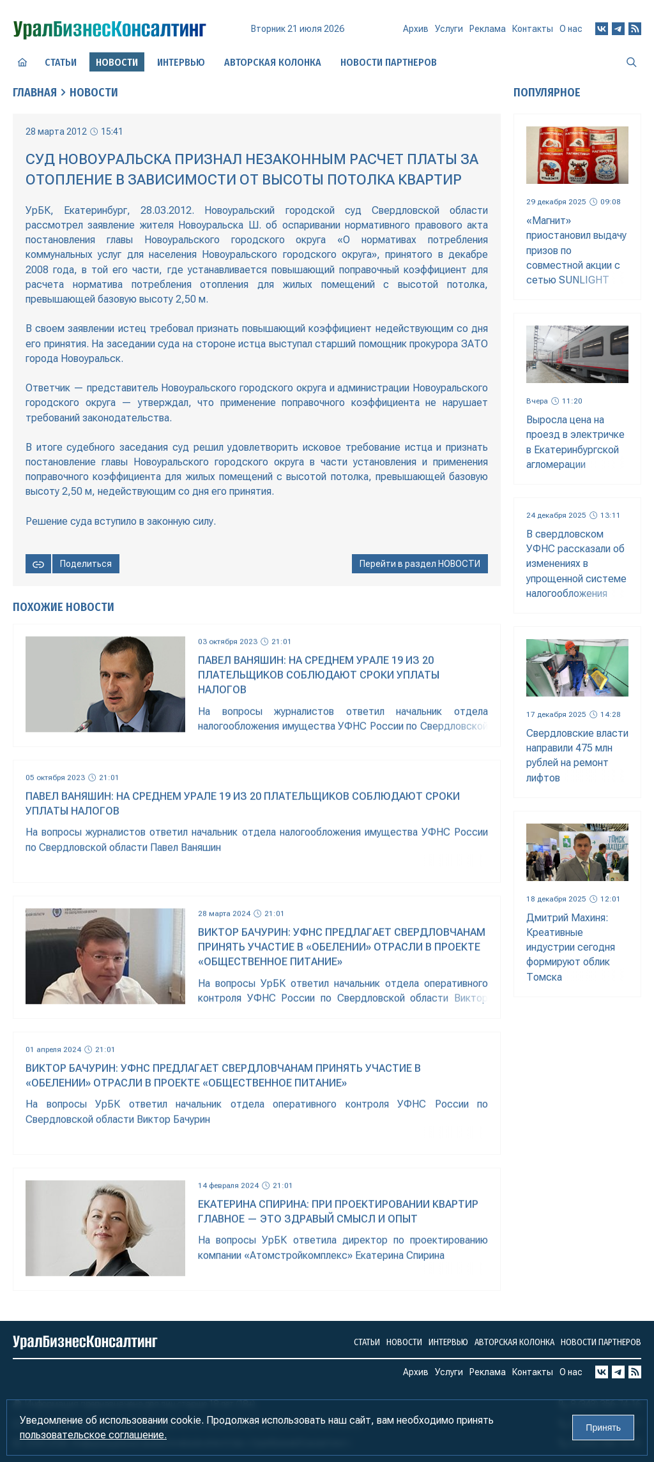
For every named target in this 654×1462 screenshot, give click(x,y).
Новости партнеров (388, 62)
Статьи (61, 62)
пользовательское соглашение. (93, 1435)
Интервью (181, 62)
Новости (94, 93)
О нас (570, 29)
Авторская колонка (272, 62)
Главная (35, 93)
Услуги (449, 29)
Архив (416, 29)
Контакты (532, 29)
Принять (603, 1427)
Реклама (487, 29)
